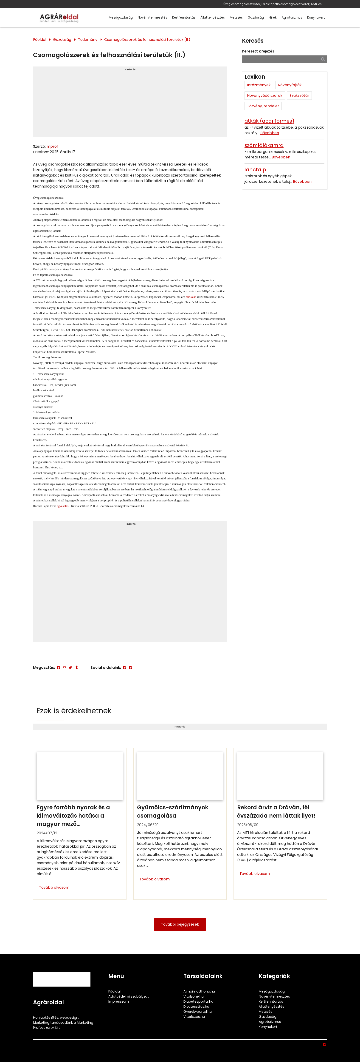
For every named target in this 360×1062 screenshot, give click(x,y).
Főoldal (39, 39)
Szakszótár (299, 95)
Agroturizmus (292, 17)
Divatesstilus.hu (196, 1006)
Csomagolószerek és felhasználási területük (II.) (147, 39)
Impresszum (118, 1001)
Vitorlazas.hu (194, 1016)
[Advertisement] (130, 104)
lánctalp (255, 169)
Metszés (236, 17)
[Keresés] (323, 59)
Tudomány (87, 39)
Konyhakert (316, 17)
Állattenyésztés (212, 17)
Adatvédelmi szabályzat (128, 996)
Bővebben (269, 133)
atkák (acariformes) (269, 121)
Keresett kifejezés (258, 51)
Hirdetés (130, 69)
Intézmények (259, 85)
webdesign (69, 1017)
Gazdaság (256, 17)
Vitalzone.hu (193, 996)
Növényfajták (290, 85)
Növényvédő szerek (264, 95)
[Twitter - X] (70, 667)
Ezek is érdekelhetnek (74, 710)
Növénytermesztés (152, 17)
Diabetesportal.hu (198, 1001)
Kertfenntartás (183, 17)
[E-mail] (64, 667)
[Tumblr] (76, 667)
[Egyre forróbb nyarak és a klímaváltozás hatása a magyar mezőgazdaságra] (80, 824)
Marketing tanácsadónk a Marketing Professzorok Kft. (63, 1025)
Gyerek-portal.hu (197, 1011)
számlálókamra (264, 145)
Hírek (273, 17)
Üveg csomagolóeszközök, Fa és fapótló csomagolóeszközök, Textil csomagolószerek (274, 4)
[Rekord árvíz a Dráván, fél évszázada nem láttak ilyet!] (280, 824)
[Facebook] (58, 667)
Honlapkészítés (45, 1017)
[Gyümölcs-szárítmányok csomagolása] (180, 824)
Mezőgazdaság (121, 17)
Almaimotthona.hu (199, 991)
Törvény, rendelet (263, 106)
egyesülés (63, 506)
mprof (52, 146)
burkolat (191, 297)
